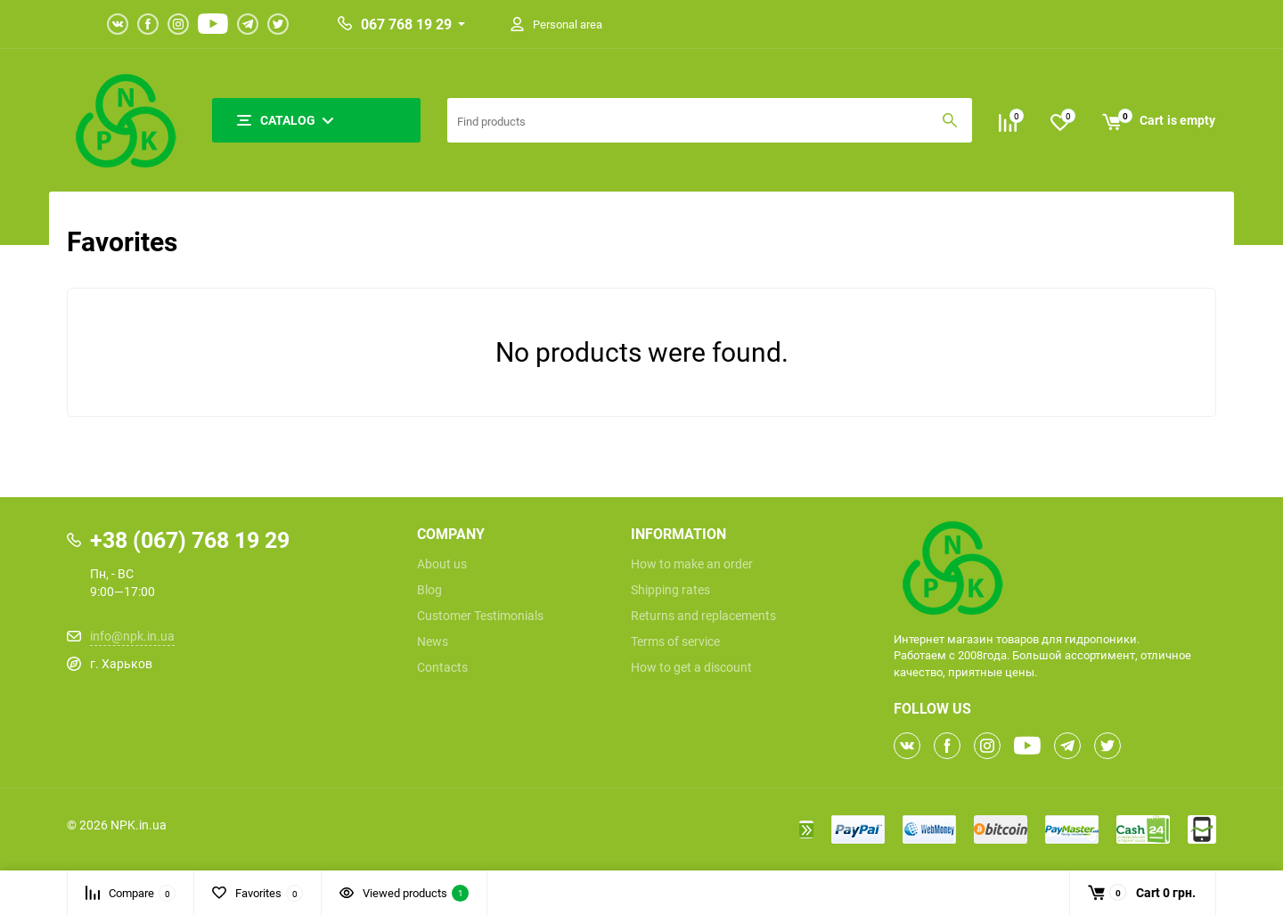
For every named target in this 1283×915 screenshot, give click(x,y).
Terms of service (675, 641)
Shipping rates (670, 590)
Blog (429, 590)
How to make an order (692, 564)
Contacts (442, 667)
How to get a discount (691, 667)
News (432, 641)
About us (442, 564)
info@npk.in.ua (132, 635)
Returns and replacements (703, 615)
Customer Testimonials (480, 615)
